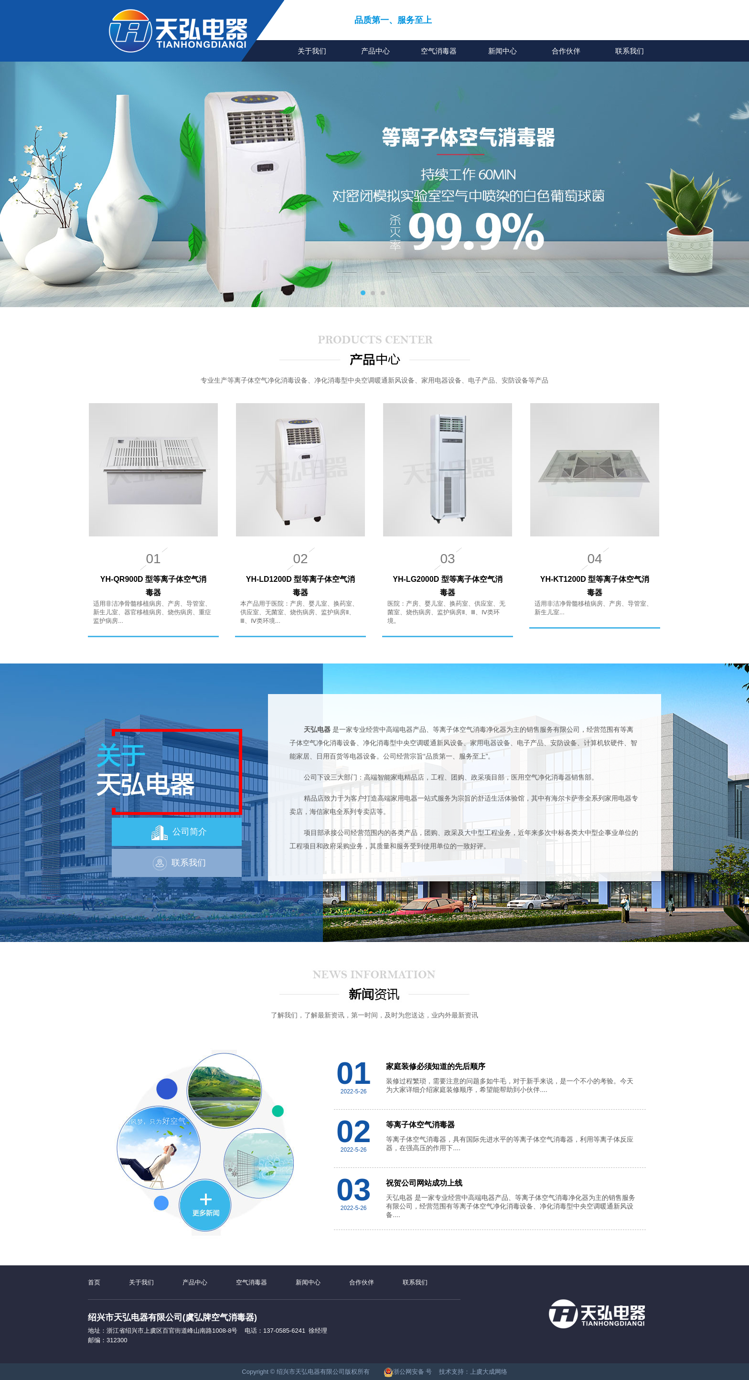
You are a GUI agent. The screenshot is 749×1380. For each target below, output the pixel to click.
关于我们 (312, 51)
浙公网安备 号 (408, 1371)
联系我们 (629, 51)
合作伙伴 (566, 51)
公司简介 (179, 832)
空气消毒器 (439, 51)
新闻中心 (502, 51)
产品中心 (375, 51)
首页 (94, 1282)
